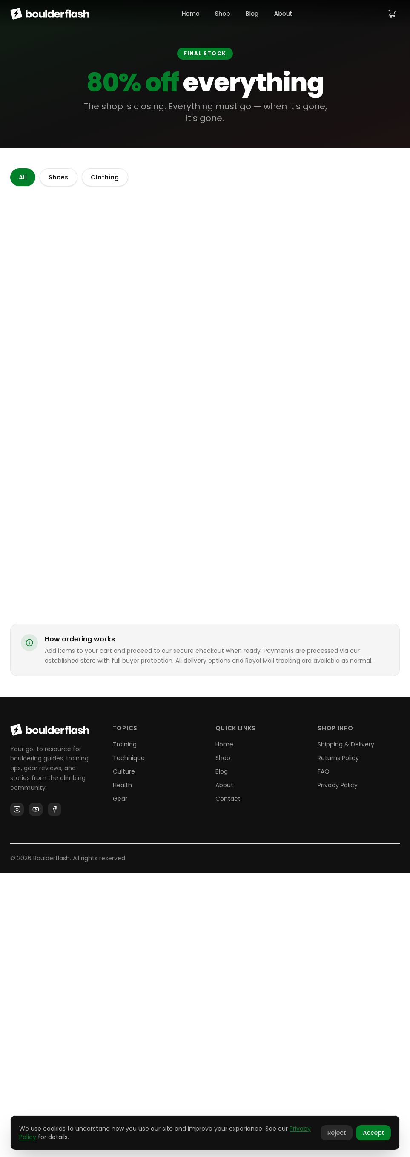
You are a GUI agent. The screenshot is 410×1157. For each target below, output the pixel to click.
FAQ (324, 1056)
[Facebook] (54, 1093)
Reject (336, 1133)
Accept (373, 1133)
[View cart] (392, 13)
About (283, 13)
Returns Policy (338, 1042)
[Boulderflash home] (49, 14)
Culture (124, 1056)
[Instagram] (17, 1093)
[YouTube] (36, 1093)
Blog (252, 13)
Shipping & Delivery (346, 1028)
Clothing (105, 177)
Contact (228, 1083)
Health (122, 1069)
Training (125, 1028)
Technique (129, 1042)
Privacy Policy (338, 1069)
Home (191, 13)
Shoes (59, 177)
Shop (222, 13)
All (23, 177)
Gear (120, 1083)
